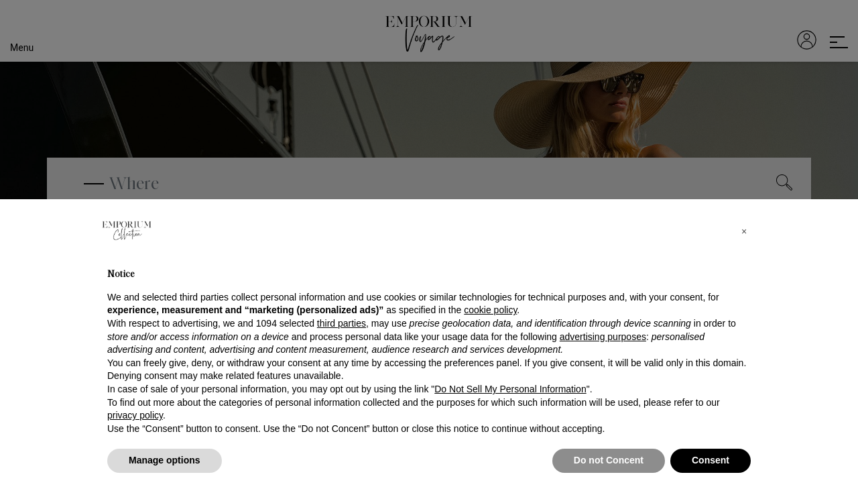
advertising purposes (603, 336)
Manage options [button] (164, 460)
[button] (744, 231)
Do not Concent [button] (609, 460)
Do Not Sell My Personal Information (510, 389)
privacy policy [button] (135, 415)
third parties (341, 323)
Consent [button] (710, 460)
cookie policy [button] (490, 310)
